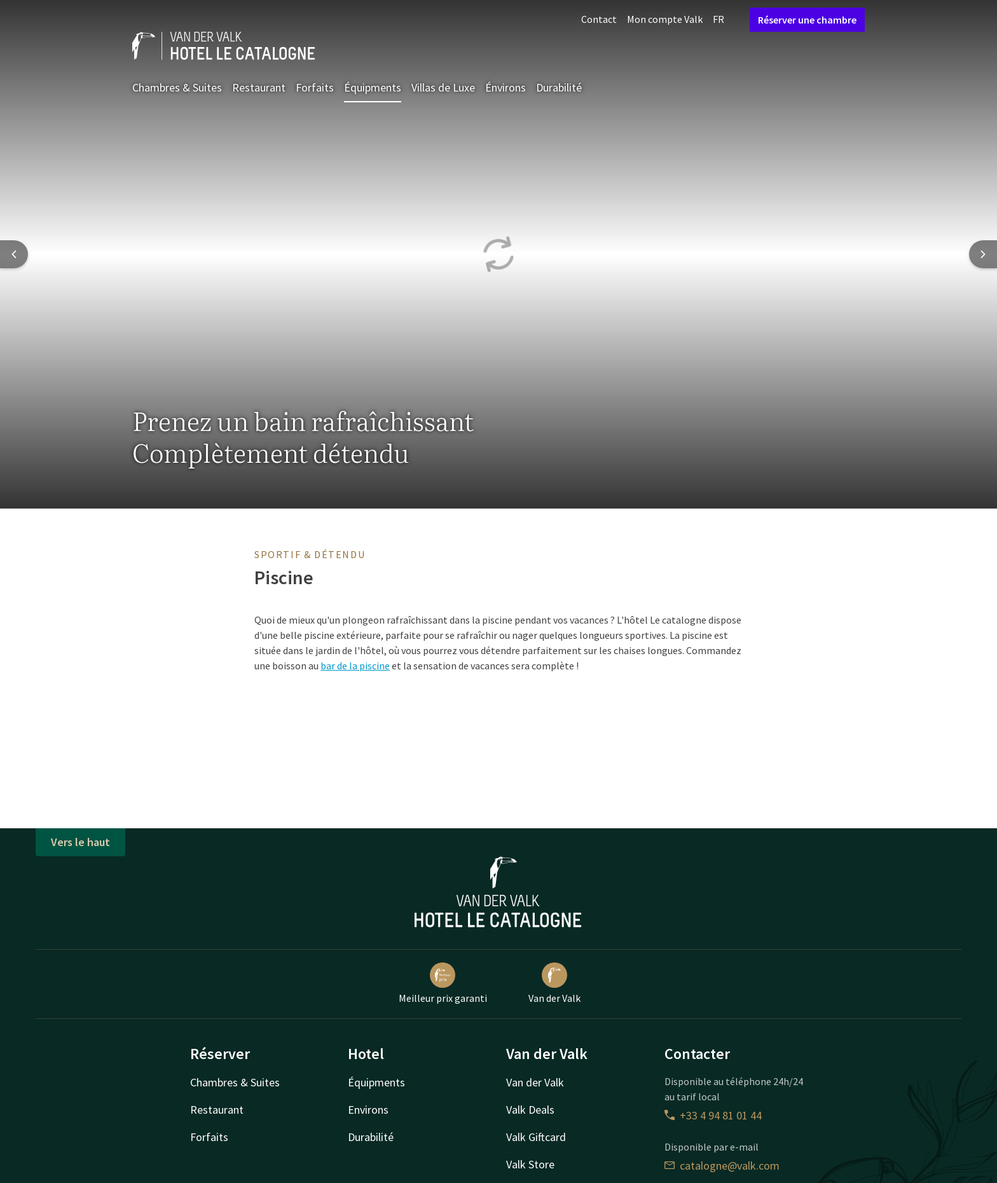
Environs (368, 1109)
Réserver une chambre (807, 19)
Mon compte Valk (665, 19)
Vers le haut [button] (80, 842)
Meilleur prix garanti (443, 983)
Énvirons (505, 87)
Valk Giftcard (536, 1137)
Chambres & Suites (177, 87)
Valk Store (530, 1164)
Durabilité (559, 87)
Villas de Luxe (443, 87)
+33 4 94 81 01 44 (713, 1115)
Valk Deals (530, 1109)
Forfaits (315, 87)
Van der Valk (554, 983)
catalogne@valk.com (722, 1165)
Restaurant (258, 87)
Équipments (372, 87)
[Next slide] (983, 254)
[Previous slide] (14, 254)
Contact (599, 19)
